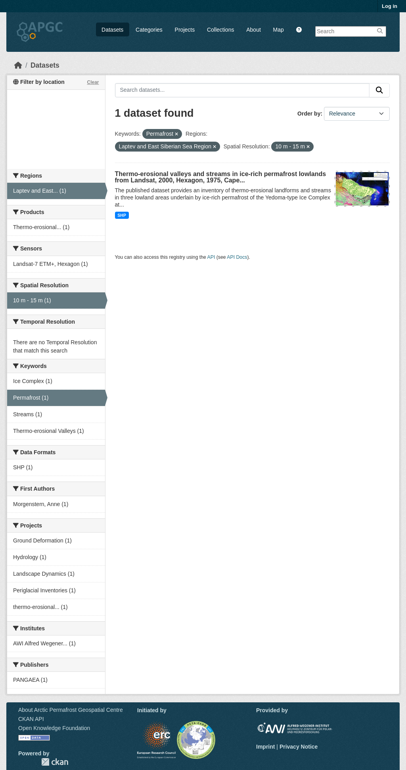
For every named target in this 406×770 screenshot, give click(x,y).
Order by (308, 113)
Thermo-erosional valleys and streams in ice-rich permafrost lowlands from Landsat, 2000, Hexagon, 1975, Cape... (220, 177)
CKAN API (31, 719)
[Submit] (379, 90)
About (253, 30)
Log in (389, 6)
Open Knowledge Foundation (54, 728)
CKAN (54, 762)
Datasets (112, 30)
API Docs (237, 257)
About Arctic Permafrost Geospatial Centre (70, 710)
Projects (185, 30)
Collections (220, 30)
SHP (121, 215)
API (211, 257)
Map (278, 30)
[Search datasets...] (242, 90)
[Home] (18, 65)
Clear (93, 82)
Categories (149, 30)
